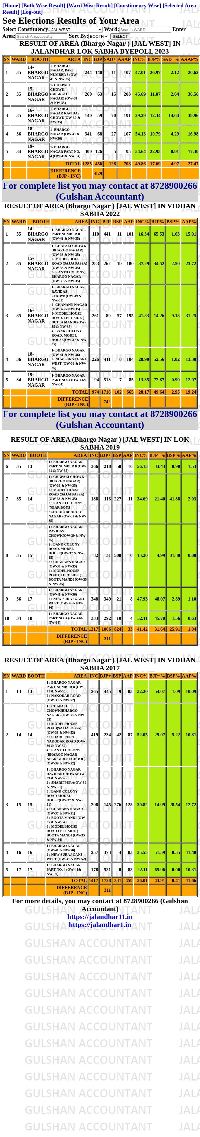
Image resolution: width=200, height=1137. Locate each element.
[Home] (11, 5)
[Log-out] (31, 12)
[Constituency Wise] (137, 5)
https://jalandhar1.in (100, 924)
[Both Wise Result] (43, 5)
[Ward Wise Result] (90, 5)
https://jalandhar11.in (100, 916)
